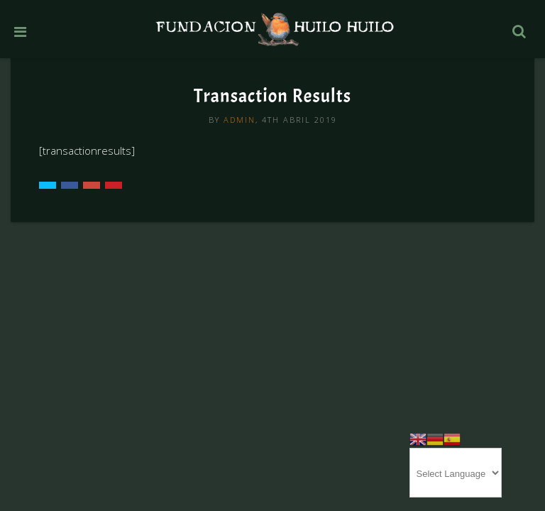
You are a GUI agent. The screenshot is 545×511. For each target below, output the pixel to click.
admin (239, 119)
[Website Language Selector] (455, 473)
